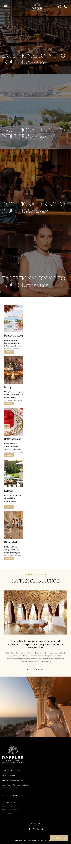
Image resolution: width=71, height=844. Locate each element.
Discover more (35, 669)
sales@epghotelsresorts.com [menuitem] (12, 780)
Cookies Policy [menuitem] (8, 802)
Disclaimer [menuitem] (6, 813)
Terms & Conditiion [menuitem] (10, 810)
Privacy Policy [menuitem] (8, 806)
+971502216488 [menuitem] (8, 776)
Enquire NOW (59, 838)
